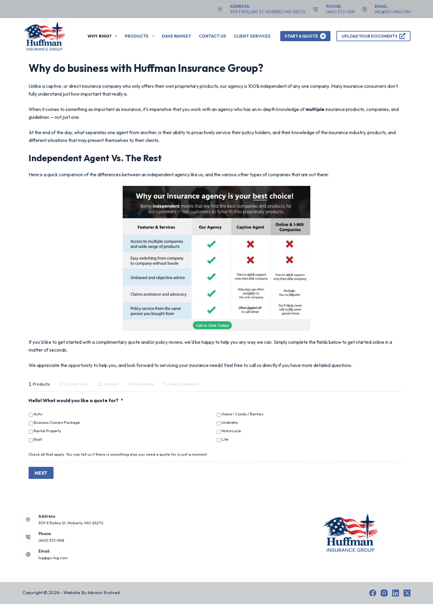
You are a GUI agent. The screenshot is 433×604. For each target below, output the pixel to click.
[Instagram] (384, 593)
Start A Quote (305, 36)
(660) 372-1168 (340, 11)
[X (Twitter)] (407, 593)
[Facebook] (372, 593)
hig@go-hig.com (392, 11)
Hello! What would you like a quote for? (76, 400)
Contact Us (212, 36)
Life (225, 439)
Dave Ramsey (176, 36)
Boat (38, 439)
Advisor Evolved (104, 592)
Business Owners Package (57, 422)
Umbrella (230, 422)
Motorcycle (231, 430)
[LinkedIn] (395, 593)
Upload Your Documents (374, 36)
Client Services (252, 36)
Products (141, 36)
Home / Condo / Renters (242, 413)
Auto (38, 413)
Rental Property (47, 430)
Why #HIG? (104, 36)
